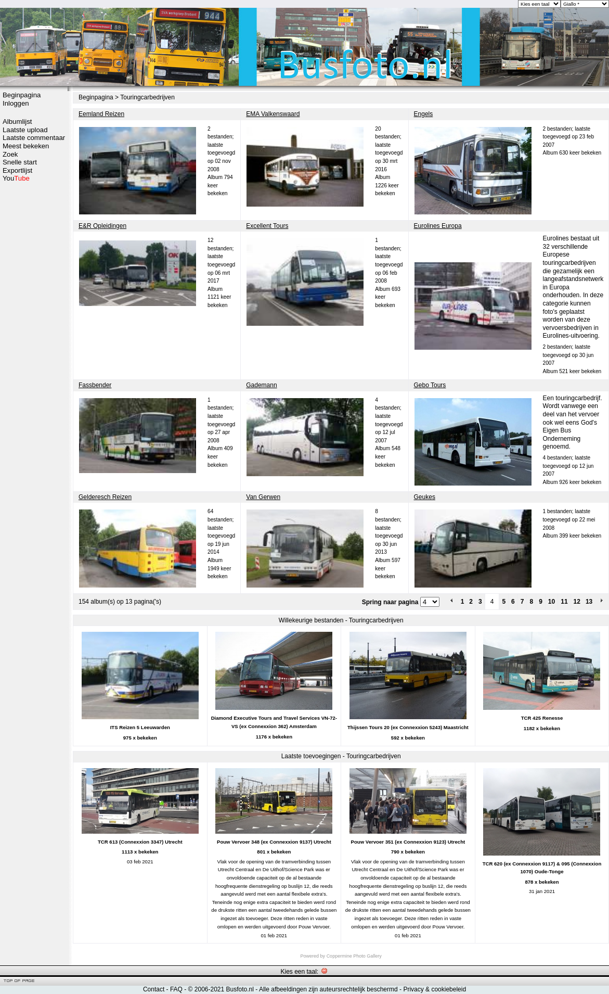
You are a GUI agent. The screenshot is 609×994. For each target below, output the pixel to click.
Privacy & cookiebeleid (434, 989)
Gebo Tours (430, 385)
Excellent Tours (267, 226)
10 (551, 601)
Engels (423, 114)
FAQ (176, 989)
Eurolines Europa (438, 226)
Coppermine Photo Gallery (354, 956)
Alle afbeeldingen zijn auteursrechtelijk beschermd (328, 989)
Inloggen (16, 103)
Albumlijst (17, 121)
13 (589, 601)
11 (564, 601)
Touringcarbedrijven (147, 97)
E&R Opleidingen (102, 226)
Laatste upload (25, 130)
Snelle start (20, 162)
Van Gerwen (263, 497)
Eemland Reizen (101, 114)
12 (577, 601)
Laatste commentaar (34, 138)
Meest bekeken (26, 146)
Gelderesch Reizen (105, 497)
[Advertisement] (34, 347)
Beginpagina (22, 95)
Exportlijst (17, 170)
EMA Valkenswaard (273, 114)
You (16, 178)
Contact (153, 989)
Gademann (261, 385)
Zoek (10, 154)
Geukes (424, 497)
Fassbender (95, 385)
